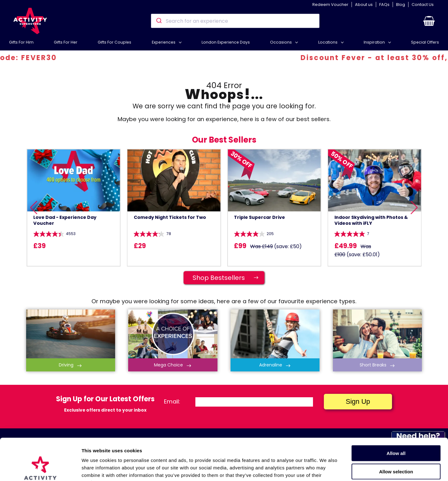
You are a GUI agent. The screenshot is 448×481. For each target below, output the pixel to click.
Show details (326, 468)
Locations (328, 42)
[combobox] (235, 21)
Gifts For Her (65, 42)
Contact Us (423, 4)
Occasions (281, 42)
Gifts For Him (21, 42)
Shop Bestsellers (228, 277)
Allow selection (396, 432)
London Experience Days (226, 42)
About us (364, 4)
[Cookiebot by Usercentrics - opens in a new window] (40, 469)
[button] (429, 20)
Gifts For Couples (114, 42)
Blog (400, 4)
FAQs (384, 4)
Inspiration (375, 42)
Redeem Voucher (330, 4)
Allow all (396, 414)
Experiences (164, 42)
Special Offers (425, 42)
